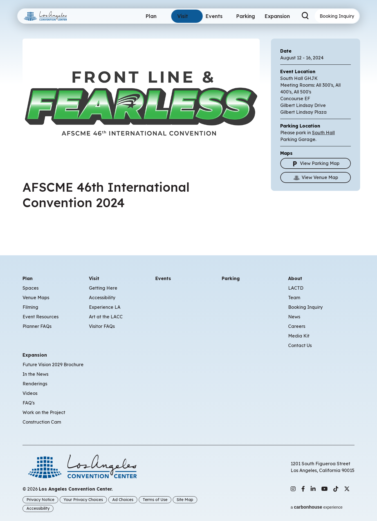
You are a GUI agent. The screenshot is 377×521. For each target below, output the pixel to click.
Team (294, 297)
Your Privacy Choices (83, 499)
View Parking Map (315, 163)
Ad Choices (122, 499)
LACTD (295, 288)
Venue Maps (36, 297)
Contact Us (300, 345)
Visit (180, 16)
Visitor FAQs (102, 326)
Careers (296, 326)
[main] (188, 119)
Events (211, 16)
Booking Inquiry (337, 16)
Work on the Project (44, 412)
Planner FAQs (37, 326)
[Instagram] (293, 489)
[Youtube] (324, 489)
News (294, 316)
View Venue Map (315, 177)
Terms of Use (155, 499)
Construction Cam (42, 422)
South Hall (323, 132)
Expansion (276, 16)
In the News (35, 374)
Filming (30, 307)
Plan (148, 16)
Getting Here (103, 288)
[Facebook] (303, 489)
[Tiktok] (335, 489)
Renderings (35, 383)
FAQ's (29, 403)
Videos (30, 393)
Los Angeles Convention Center (52, 16)
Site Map (185, 499)
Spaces (31, 288)
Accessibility (102, 297)
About (295, 278)
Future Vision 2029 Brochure (53, 364)
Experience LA (104, 307)
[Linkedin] (313, 489)
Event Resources (41, 316)
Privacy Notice (40, 499)
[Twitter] (347, 489)
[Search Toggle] (305, 16)
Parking (243, 16)
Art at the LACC (106, 316)
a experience (317, 504)
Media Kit (298, 336)
